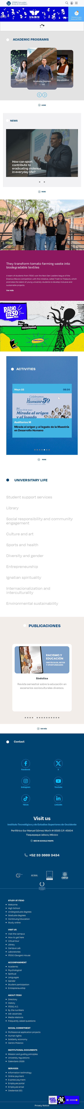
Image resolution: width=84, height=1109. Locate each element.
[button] (39, 182)
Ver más (10, 290)
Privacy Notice (42, 1105)
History (11, 1002)
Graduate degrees (17, 915)
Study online (14, 922)
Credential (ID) (15, 1090)
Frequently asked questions (21, 1020)
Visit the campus (16, 933)
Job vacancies (15, 1013)
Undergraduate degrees (19, 911)
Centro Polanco (15, 1042)
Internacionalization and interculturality (28, 590)
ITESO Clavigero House (19, 955)
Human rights (15, 1035)
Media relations (15, 1017)
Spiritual (12, 973)
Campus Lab (14, 948)
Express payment (16, 1079)
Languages (13, 977)
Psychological (15, 970)
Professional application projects (24, 1032)
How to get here (16, 937)
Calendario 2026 (16, 1061)
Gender (11, 980)
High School (14, 908)
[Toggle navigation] (76, 3)
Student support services (29, 497)
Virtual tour (13, 940)
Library (12, 508)
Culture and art (20, 534)
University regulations (19, 1057)
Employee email (16, 1086)
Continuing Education (19, 918)
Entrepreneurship (22, 566)
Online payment (16, 1076)
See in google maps (42, 840)
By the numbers (16, 1010)
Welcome (12, 904)
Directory (12, 999)
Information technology (20, 1072)
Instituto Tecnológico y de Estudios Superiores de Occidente (42, 824)
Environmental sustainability (32, 603)
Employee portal (16, 1083)
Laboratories (14, 951)
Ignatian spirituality (23, 577)
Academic (13, 966)
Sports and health (22, 544)
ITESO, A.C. (13, 1006)
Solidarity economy (17, 1039)
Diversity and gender (25, 555)
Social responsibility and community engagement (39, 521)
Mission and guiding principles (23, 1054)
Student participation (18, 984)
